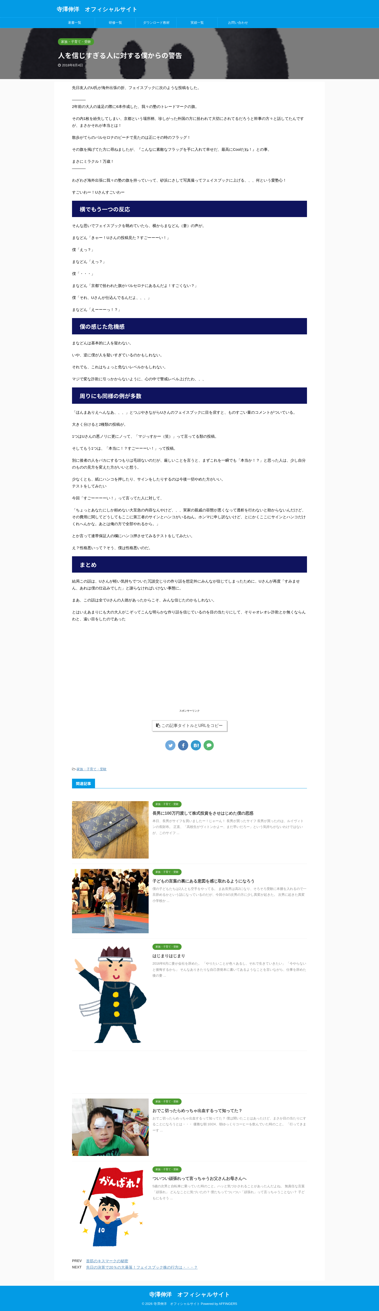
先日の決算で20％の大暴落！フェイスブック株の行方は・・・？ (142, 1267)
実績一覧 (197, 22)
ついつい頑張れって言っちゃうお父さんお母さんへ (199, 1178)
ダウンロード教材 (156, 22)
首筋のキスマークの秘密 (107, 1261)
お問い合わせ (238, 22)
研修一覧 (115, 22)
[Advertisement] (189, 672)
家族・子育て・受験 (91, 769)
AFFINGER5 (228, 1304)
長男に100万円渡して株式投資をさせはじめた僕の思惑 (202, 813)
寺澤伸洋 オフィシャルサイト (97, 9)
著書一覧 (74, 22)
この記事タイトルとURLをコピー (189, 725)
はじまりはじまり (168, 956)
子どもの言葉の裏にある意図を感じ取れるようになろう (203, 881)
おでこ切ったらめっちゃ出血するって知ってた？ (197, 1110)
